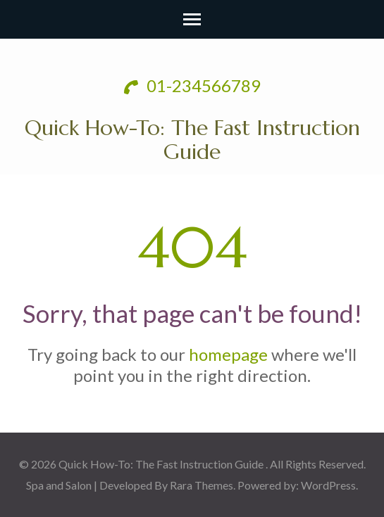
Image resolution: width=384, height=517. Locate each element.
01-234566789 (192, 85)
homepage (228, 354)
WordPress (328, 485)
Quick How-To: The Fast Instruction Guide (192, 140)
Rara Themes (201, 485)
